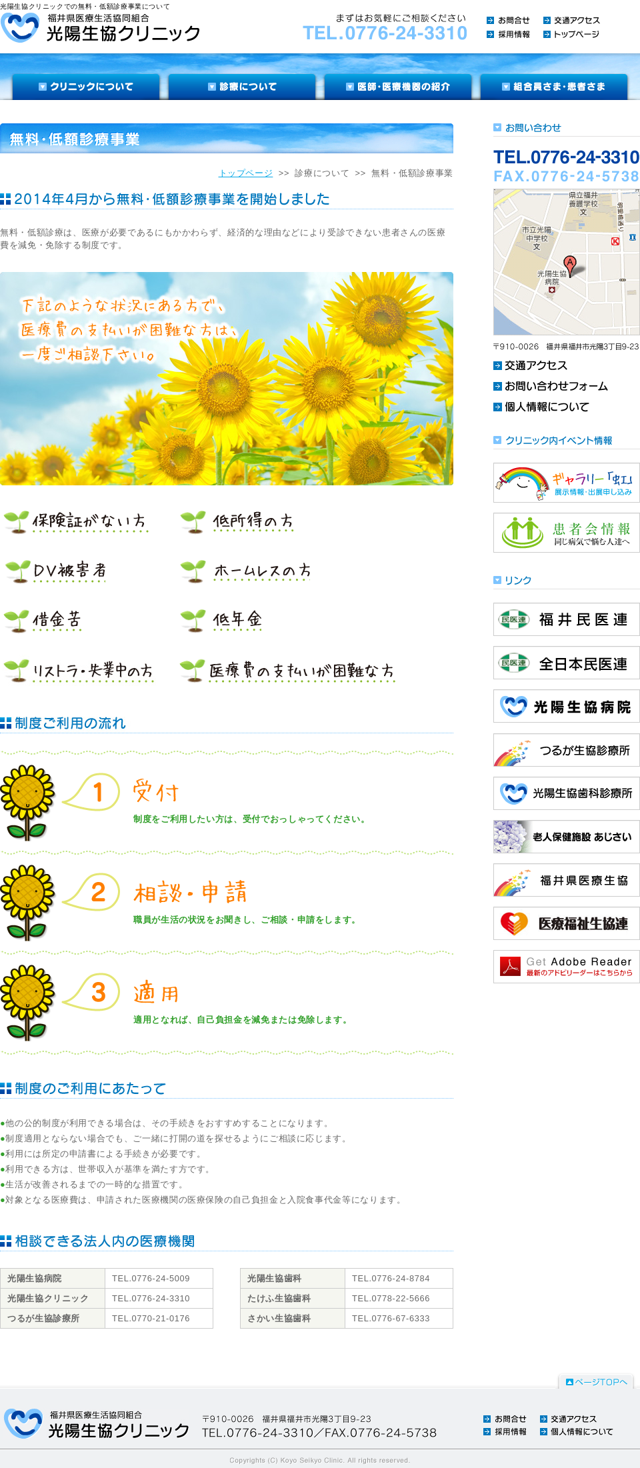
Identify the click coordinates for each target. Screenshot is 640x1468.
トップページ (246, 173)
